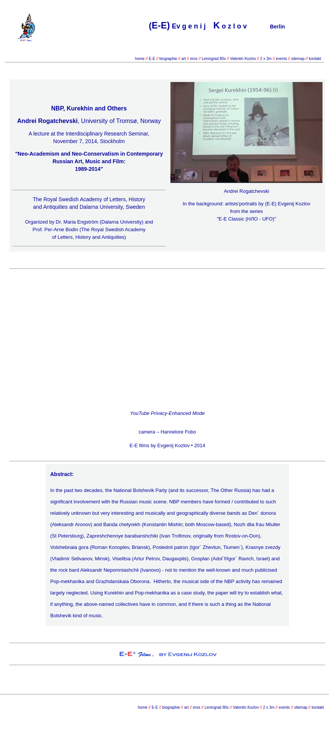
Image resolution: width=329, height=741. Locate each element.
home (140, 59)
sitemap (298, 59)
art (183, 59)
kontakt (315, 59)
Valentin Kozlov (243, 59)
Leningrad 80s (214, 59)
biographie (168, 59)
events (281, 59)
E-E (152, 59)
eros (193, 59)
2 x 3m (265, 59)
